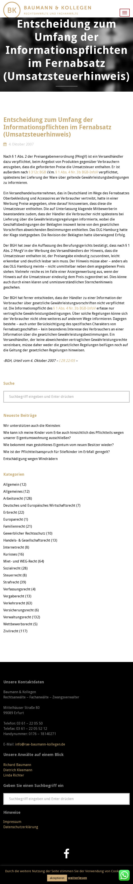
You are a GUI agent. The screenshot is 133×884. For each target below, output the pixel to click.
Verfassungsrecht (16, 589)
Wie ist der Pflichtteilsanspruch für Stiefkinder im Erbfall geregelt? (56, 452)
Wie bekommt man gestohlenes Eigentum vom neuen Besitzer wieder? (58, 445)
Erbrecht (10, 512)
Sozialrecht (12, 568)
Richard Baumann (17, 765)
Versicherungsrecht (18, 610)
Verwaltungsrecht (17, 617)
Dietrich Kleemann (17, 770)
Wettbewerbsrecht (17, 624)
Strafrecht (11, 582)
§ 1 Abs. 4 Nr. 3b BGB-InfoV (76, 172)
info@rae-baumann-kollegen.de (40, 744)
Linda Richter (13, 775)
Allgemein (11, 484)
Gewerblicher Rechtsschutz (24, 533)
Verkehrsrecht (14, 603)
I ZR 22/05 (67, 361)
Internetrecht (13, 547)
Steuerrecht (12, 575)
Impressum (12, 822)
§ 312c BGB (37, 172)
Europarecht (13, 519)
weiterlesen (77, 878)
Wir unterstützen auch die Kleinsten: (31, 426)
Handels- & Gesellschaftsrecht (26, 540)
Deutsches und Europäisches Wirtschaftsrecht (39, 505)
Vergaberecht (13, 596)
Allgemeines (13, 491)
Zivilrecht (10, 631)
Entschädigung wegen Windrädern (30, 459)
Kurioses (10, 554)
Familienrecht (14, 526)
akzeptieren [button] (57, 878)
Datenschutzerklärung (20, 827)
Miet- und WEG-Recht (20, 561)
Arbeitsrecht (13, 498)
